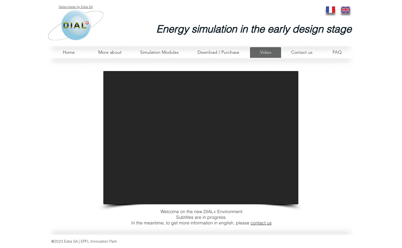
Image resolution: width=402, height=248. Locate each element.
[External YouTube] (200, 137)
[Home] (68, 52)
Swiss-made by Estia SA (76, 7)
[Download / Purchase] (218, 52)
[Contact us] (301, 52)
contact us (261, 223)
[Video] (265, 52)
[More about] (109, 52)
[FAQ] (337, 52)
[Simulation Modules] (159, 52)
